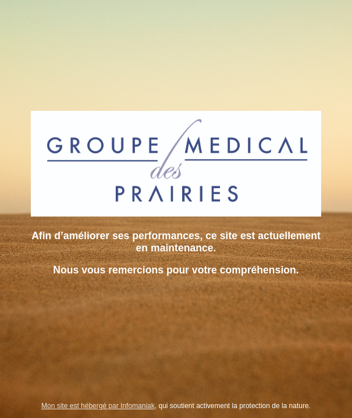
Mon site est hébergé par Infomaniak (98, 406)
